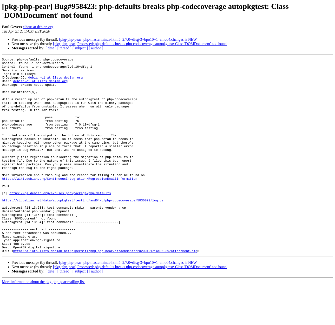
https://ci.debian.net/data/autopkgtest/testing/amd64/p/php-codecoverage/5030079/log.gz (83, 229)
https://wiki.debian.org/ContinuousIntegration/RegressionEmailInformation (69, 203)
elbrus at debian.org (38, 27)
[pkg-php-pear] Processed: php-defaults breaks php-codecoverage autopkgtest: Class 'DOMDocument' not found (140, 44)
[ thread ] (64, 48)
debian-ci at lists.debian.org (55, 82)
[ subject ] (80, 48)
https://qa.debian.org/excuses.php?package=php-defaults (60, 220)
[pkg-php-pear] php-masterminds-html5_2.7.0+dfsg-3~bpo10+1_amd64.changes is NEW (128, 39)
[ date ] (51, 48)
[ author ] (96, 48)
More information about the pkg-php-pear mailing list (43, 321)
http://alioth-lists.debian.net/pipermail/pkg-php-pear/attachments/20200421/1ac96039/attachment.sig (105, 290)
